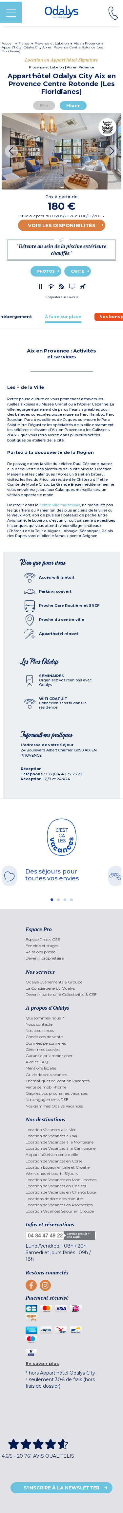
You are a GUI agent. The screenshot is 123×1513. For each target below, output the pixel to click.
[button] (62, 297)
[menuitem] (61, 939)
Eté (44, 105)
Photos (46, 271)
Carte (77, 271)
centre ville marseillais (59, 505)
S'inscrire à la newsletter (61, 1488)
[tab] (63, 316)
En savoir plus (42, 1363)
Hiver (73, 105)
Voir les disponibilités (61, 225)
